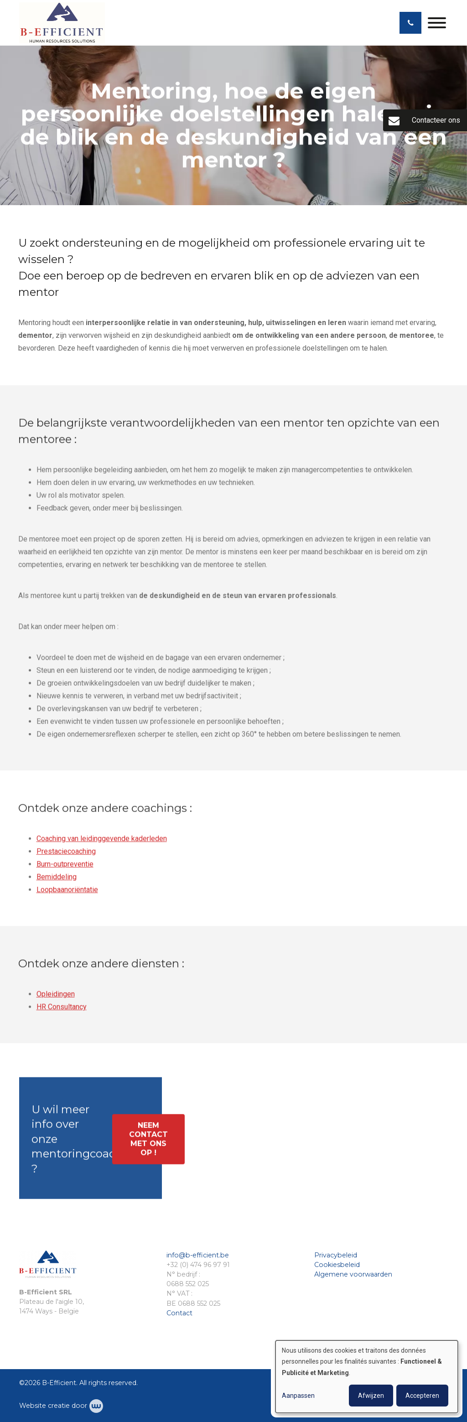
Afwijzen (371, 1395)
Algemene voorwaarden (353, 1274)
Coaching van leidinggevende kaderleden (101, 842)
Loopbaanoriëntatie (67, 893)
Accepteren (422, 1395)
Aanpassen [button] (298, 1395)
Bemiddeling (56, 880)
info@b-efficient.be (197, 1255)
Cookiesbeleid (337, 1265)
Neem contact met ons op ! (148, 1143)
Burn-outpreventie (64, 868)
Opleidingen (55, 997)
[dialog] (366, 1376)
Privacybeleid (335, 1255)
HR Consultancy (61, 1010)
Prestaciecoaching (66, 855)
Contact (179, 1313)
